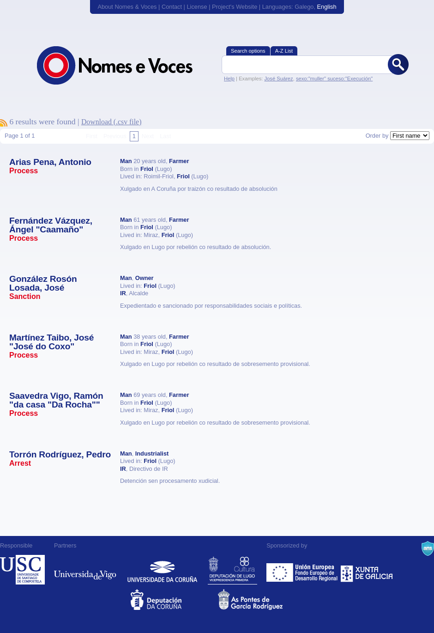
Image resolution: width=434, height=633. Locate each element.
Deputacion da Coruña (173, 599)
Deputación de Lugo (232, 569)
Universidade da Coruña (162, 569)
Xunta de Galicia (367, 569)
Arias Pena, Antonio (50, 162)
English (327, 6)
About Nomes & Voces (127, 6)
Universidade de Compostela (22, 569)
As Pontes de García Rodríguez (260, 599)
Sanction (25, 296)
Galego (304, 6)
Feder (302, 569)
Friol (146, 168)
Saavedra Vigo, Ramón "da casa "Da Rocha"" (56, 400)
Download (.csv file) (111, 122)
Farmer (179, 161)
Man (126, 161)
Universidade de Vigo (85, 569)
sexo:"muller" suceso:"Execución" (334, 78)
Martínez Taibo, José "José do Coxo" (51, 342)
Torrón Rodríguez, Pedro (60, 454)
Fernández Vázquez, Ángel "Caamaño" (50, 225)
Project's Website (234, 6)
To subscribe (3, 123)
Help (229, 78)
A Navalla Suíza (428, 548)
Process (23, 171)
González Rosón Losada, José (43, 283)
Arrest (20, 463)
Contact (172, 6)
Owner (144, 277)
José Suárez (278, 78)
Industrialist (152, 453)
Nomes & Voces (124, 65)
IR (123, 293)
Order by (377, 135)
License (197, 6)
